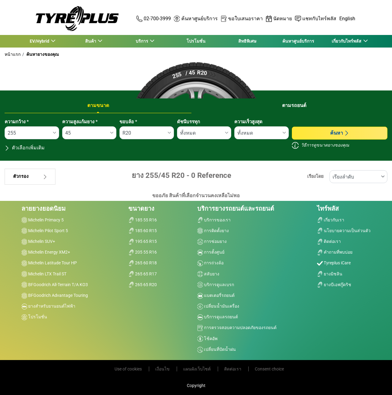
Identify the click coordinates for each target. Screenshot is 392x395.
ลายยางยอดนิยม (43, 208)
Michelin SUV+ (38, 241)
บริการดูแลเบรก (215, 284)
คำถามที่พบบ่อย (334, 252)
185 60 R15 (142, 230)
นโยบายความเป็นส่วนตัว (344, 230)
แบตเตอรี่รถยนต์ (216, 295)
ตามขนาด (98, 105)
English (347, 18)
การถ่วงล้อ (210, 262)
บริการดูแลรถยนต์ (217, 316)
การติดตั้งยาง (213, 230)
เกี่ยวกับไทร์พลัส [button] (347, 41)
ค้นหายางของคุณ (42, 54)
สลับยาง (208, 273)
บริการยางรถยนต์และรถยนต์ (235, 208)
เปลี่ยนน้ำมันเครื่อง (218, 306)
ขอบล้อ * (128, 122)
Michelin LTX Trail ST (43, 273)
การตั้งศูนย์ (210, 252)
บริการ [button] (142, 41)
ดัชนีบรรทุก (188, 122)
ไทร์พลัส (328, 208)
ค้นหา (339, 133)
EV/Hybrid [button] (39, 41)
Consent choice (269, 368)
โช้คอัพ (207, 338)
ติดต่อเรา (329, 241)
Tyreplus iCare (334, 262)
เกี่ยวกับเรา (330, 219)
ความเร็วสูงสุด (248, 122)
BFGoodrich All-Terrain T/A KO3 (54, 284)
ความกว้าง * (17, 122)
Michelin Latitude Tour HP (49, 262)
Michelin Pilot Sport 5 (44, 230)
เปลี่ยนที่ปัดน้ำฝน (216, 349)
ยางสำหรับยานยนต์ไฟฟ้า (48, 306)
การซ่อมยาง (212, 241)
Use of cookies (129, 368)
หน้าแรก (13, 54)
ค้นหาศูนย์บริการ (298, 41)
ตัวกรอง (30, 176)
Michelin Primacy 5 (42, 219)
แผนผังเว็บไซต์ (197, 368)
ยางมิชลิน (329, 273)
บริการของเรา (214, 219)
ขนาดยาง (141, 208)
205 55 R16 (142, 252)
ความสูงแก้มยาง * (80, 122)
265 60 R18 (142, 262)
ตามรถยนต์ (294, 105)
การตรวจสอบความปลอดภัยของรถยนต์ (237, 327)
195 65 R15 (142, 241)
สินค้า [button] (91, 41)
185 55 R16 (142, 219)
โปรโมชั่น (196, 41)
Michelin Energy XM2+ (45, 252)
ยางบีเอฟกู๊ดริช (334, 284)
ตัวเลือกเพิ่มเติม (25, 148)
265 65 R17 (142, 273)
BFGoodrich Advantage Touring (54, 295)
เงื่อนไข (163, 368)
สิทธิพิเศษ (247, 41)
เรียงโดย (315, 176)
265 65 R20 (142, 284)
